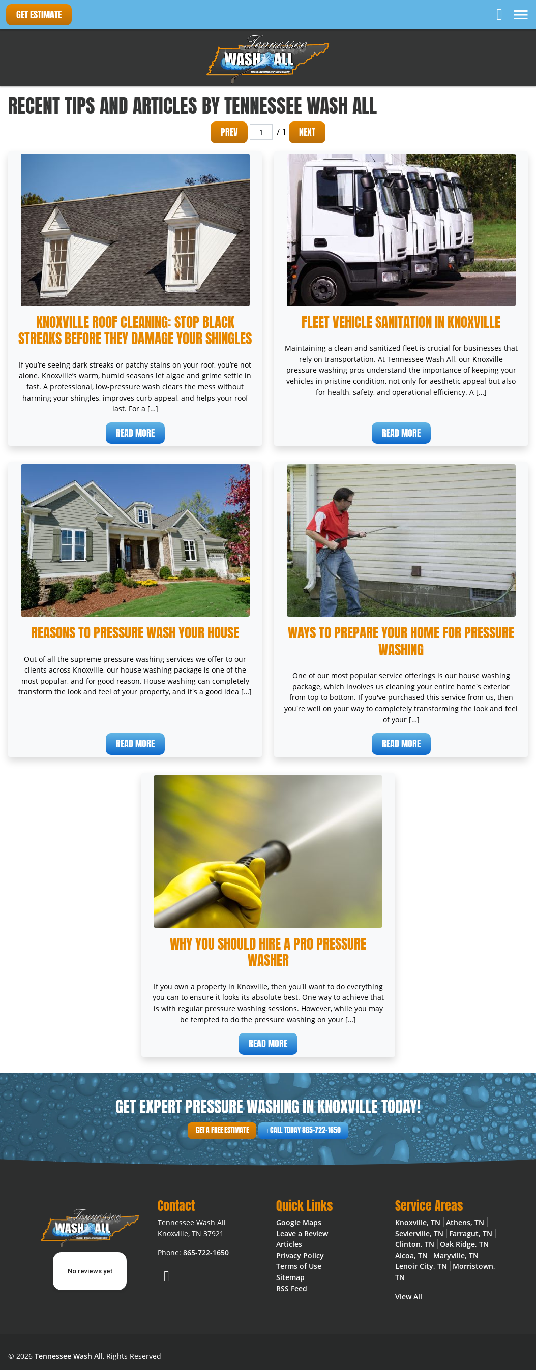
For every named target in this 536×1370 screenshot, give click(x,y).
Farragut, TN (470, 1233)
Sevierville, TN (419, 1233)
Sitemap (290, 1277)
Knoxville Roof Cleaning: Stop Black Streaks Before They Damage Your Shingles (135, 330)
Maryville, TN (456, 1255)
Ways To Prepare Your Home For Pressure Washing (401, 641)
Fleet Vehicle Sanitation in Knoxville (401, 322)
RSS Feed (291, 1288)
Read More (135, 433)
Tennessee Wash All (69, 1356)
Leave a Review (302, 1233)
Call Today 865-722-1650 (287, 1131)
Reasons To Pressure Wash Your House (135, 632)
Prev (229, 132)
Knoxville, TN (417, 1222)
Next (307, 132)
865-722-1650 (206, 1252)
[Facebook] (500, 13)
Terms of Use (298, 1266)
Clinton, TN (414, 1244)
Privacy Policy (300, 1255)
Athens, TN (465, 1222)
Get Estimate (39, 14)
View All (408, 1296)
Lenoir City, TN (421, 1266)
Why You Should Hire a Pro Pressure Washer (268, 952)
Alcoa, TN (411, 1255)
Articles (289, 1244)
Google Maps (298, 1222)
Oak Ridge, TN (464, 1244)
